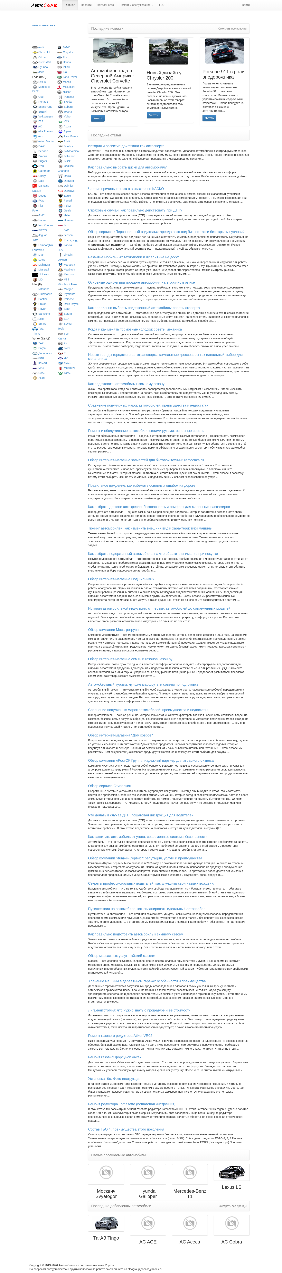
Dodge (39, 195)
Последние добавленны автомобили (121, 1206)
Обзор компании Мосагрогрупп (113, 630)
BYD (38, 166)
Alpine (64, 131)
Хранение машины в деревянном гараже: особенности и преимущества (147, 981)
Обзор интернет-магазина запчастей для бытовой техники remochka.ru (146, 460)
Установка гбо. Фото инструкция (114, 1079)
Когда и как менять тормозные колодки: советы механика (135, 329)
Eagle (64, 195)
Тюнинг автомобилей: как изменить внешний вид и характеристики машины (150, 528)
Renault (40, 101)
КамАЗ (39, 363)
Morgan (65, 289)
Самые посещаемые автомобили (118, 1155)
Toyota (65, 111)
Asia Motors (68, 136)
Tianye (36, 333)
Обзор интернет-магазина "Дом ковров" (120, 735)
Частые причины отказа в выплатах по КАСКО (126, 189)
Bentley (65, 146)
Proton (39, 303)
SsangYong (42, 106)
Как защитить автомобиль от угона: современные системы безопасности (148, 837)
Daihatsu (40, 185)
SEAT (64, 318)
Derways (66, 190)
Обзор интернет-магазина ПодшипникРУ (121, 579)
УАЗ (63, 121)
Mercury (66, 274)
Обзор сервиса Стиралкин (109, 786)
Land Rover (67, 77)
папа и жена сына (43, 25)
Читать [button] (97, 118)
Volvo (64, 116)
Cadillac (66, 166)
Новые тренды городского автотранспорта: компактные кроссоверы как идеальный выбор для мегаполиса (165, 357)
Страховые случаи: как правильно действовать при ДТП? (135, 210)
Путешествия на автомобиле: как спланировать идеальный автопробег (146, 909)
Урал (38, 377)
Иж (63, 358)
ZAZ (37, 343)
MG (37, 279)
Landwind (38, 250)
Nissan (64, 91)
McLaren (40, 274)
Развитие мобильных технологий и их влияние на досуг (133, 257)
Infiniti (63, 67)
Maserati (40, 269)
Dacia (64, 175)
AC (37, 126)
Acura (64, 126)
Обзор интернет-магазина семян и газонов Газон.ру (130, 659)
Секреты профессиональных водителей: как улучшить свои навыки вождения (151, 883)
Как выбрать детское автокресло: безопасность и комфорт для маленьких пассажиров (159, 507)
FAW (38, 200)
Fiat (37, 205)
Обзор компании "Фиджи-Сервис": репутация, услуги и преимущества (145, 858)
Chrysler (65, 52)
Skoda (65, 101)
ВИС (64, 348)
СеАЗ (38, 372)
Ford (63, 57)
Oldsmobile (42, 294)
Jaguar (39, 235)
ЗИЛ (38, 358)
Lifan (38, 254)
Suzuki (39, 111)
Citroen (39, 57)
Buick (64, 161)
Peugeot (66, 96)
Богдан (39, 348)
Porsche (66, 299)
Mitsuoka (40, 289)
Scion (38, 318)
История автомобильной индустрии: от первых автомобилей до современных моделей (159, 608)
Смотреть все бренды (233, 1206)
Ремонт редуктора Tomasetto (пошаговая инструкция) (131, 1104)
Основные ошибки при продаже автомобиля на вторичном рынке (141, 282)
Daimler (65, 185)
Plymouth (66, 294)
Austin (64, 141)
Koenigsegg (68, 240)
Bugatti (39, 161)
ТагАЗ (64, 372)
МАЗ (38, 367)
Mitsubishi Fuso (67, 284)
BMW (63, 47)
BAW (38, 146)
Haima (39, 220)
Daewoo (66, 180)
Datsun (36, 190)
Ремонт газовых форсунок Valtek (114, 1057)
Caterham (41, 170)
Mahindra (41, 264)
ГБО (161, 4)
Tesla (61, 328)
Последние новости (107, 28)
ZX (62, 343)
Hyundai (40, 67)
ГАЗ (37, 121)
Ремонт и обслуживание (136, 4)
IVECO (39, 230)
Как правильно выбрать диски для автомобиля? (127, 167)
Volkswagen (42, 116)
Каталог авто (106, 4)
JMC (35, 240)
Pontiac (40, 299)
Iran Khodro (42, 225)
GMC (38, 215)
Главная (70, 4)
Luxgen (62, 259)
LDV (60, 250)
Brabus (39, 156)
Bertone (40, 151)
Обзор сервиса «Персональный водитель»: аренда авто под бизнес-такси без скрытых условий (166, 232)
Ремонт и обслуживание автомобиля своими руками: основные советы (146, 431)
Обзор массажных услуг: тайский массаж (121, 956)
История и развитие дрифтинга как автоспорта (126, 146)
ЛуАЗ (64, 363)
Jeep (38, 71)
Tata (37, 328)
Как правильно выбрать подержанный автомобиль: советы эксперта (144, 308)
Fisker (64, 205)
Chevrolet (41, 52)
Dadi (38, 180)
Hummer (66, 220)
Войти (246, 4)
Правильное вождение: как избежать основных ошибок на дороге (141, 485)
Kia (62, 71)
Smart (39, 323)
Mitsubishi (66, 86)
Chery (39, 175)
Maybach (66, 269)
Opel (38, 96)
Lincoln (65, 254)
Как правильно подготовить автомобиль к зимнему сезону (135, 934)
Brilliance (66, 156)
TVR (63, 333)
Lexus (39, 81)
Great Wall (41, 62)
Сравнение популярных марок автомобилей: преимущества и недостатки (148, 405)
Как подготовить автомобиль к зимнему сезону (126, 384)
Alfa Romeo (42, 131)
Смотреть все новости (232, 28)
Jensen (65, 235)
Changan (63, 170)
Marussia (66, 264)
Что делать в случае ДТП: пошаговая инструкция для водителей (140, 815)
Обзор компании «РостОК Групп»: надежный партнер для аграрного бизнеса (151, 760)
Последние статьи (106, 135)
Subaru (65, 106)
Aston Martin (43, 141)
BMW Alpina (68, 151)
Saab (64, 308)
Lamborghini (42, 245)
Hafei (64, 215)
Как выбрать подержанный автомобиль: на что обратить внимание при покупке (153, 554)
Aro (37, 136)
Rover (39, 308)
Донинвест (42, 353)
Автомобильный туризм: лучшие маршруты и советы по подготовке (143, 684)
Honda (64, 62)
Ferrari (65, 200)
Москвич (66, 367)
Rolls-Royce (68, 303)
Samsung (41, 313)
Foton (35, 210)
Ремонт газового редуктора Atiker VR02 (120, 1036)
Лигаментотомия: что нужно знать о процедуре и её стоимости (139, 1010)
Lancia (65, 245)
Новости (86, 4)
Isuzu (64, 225)
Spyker (65, 323)
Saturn (65, 313)
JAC (63, 230)
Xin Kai (62, 338)
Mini (63, 279)
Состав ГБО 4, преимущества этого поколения (126, 1129)
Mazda (64, 81)
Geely (64, 210)
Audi (38, 47)
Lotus (38, 259)
